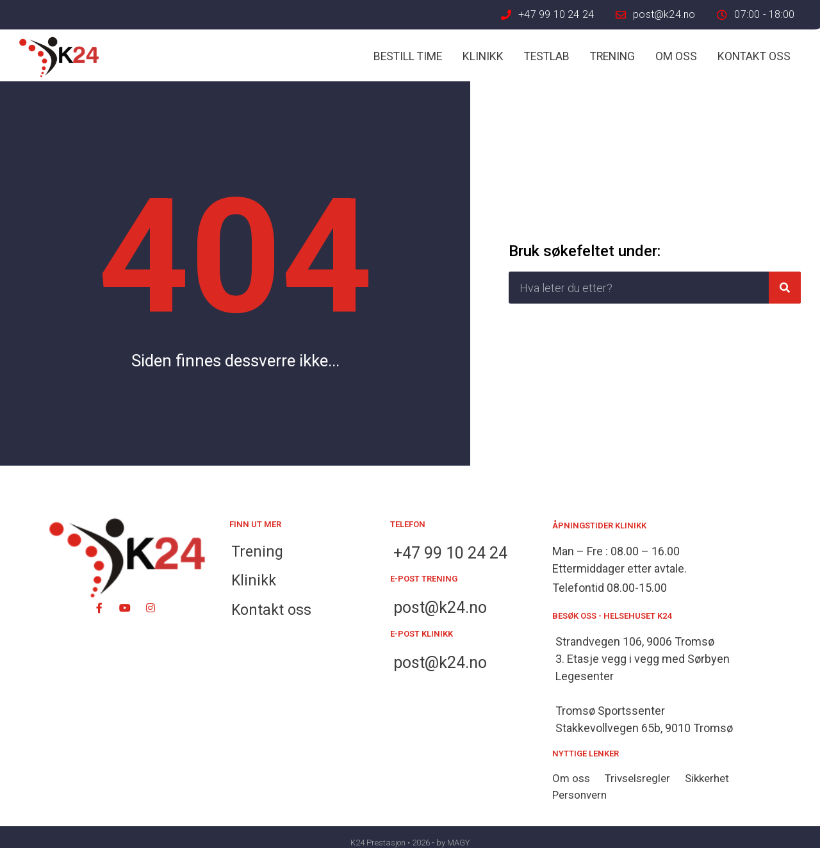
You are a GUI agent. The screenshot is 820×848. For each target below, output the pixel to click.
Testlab (547, 56)
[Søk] (785, 288)
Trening (612, 56)
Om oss (676, 56)
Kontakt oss (754, 56)
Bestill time (407, 56)
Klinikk (483, 56)
